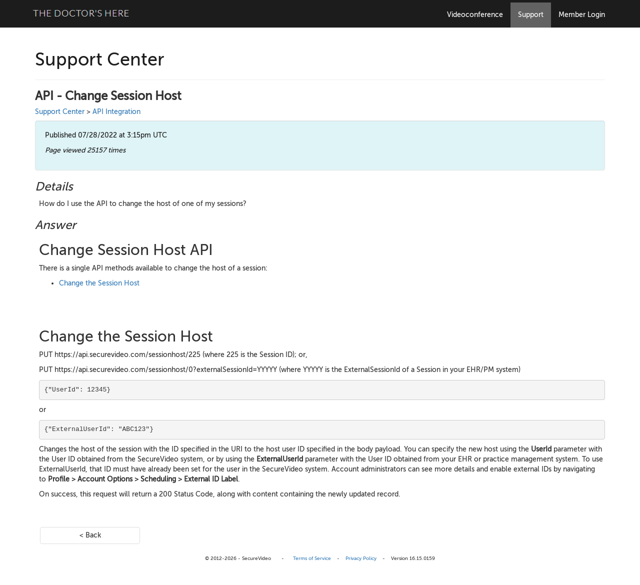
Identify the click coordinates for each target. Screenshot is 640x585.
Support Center (59, 112)
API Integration (116, 112)
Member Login (581, 14)
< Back (90, 535)
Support (531, 14)
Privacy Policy (361, 558)
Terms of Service (312, 558)
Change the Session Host (99, 283)
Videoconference (475, 14)
